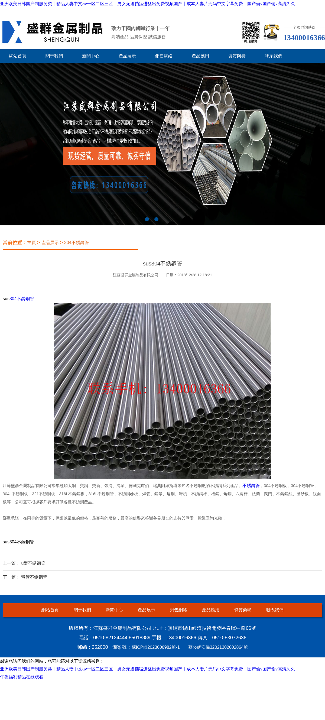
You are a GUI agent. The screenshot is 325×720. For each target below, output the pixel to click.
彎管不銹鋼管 (34, 577)
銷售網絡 (164, 56)
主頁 (31, 242)
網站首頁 (17, 56)
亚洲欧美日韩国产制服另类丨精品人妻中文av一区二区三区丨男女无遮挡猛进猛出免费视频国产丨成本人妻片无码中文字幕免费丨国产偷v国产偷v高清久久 (147, 3)
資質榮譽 (237, 56)
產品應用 (200, 56)
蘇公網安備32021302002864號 (218, 647)
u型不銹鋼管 (33, 563)
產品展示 (127, 56)
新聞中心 (90, 56)
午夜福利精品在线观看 (21, 676)
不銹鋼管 (251, 485)
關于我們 (54, 56)
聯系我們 (273, 56)
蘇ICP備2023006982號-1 (156, 647)
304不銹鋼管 (76, 242)
